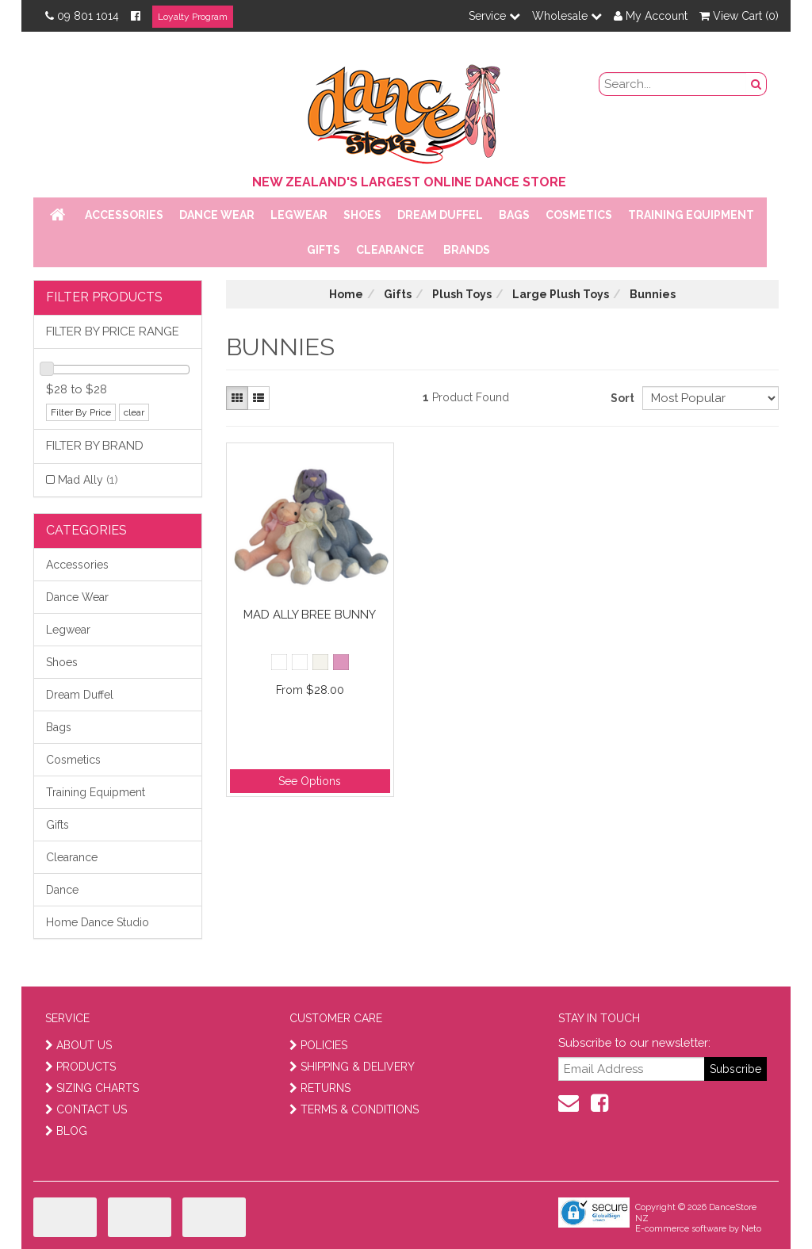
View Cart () (739, 16)
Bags (514, 215)
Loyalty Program (193, 16)
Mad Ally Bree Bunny (309, 614)
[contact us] (568, 1103)
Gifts (323, 249)
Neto (751, 1229)
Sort (620, 398)
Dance (62, 889)
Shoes (362, 215)
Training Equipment (691, 215)
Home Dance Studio (97, 922)
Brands (466, 249)
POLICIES (318, 1045)
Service (494, 16)
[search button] (756, 84)
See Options (309, 781)
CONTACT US (86, 1109)
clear (134, 412)
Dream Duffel (440, 215)
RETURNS (319, 1088)
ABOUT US (78, 1045)
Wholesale (567, 16)
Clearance (390, 249)
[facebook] (599, 1103)
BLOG (66, 1130)
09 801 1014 (82, 16)
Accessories (124, 215)
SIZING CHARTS (92, 1088)
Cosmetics (579, 215)
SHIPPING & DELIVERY (352, 1066)
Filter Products (104, 297)
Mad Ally (88, 480)
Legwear (298, 215)
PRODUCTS (80, 1066)
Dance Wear (217, 215)
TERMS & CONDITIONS (354, 1109)
